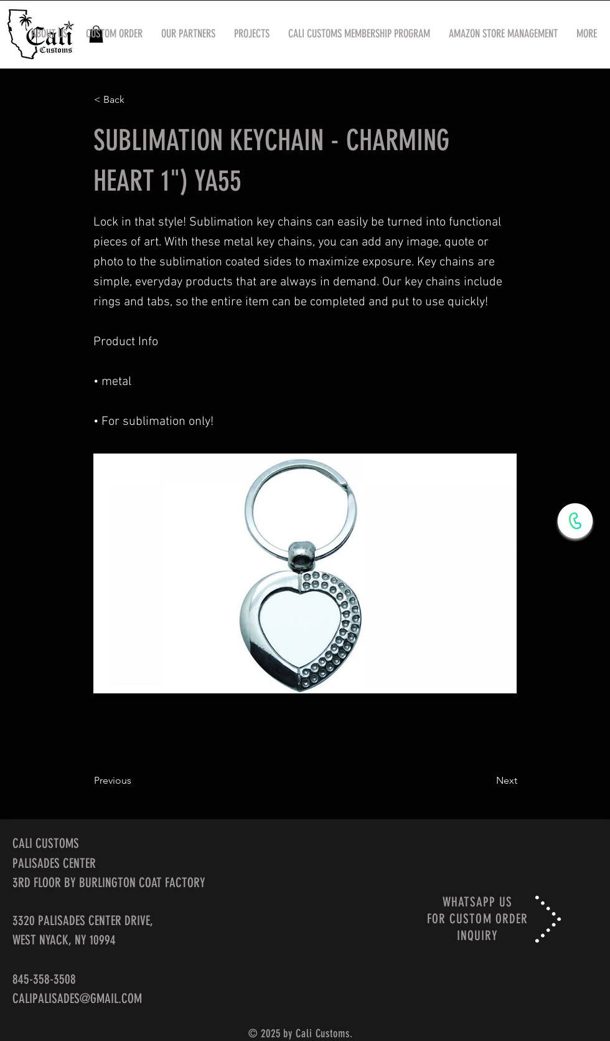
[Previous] (135, 780)
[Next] (486, 780)
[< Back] (135, 99)
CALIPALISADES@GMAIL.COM (77, 998)
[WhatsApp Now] (575, 520)
